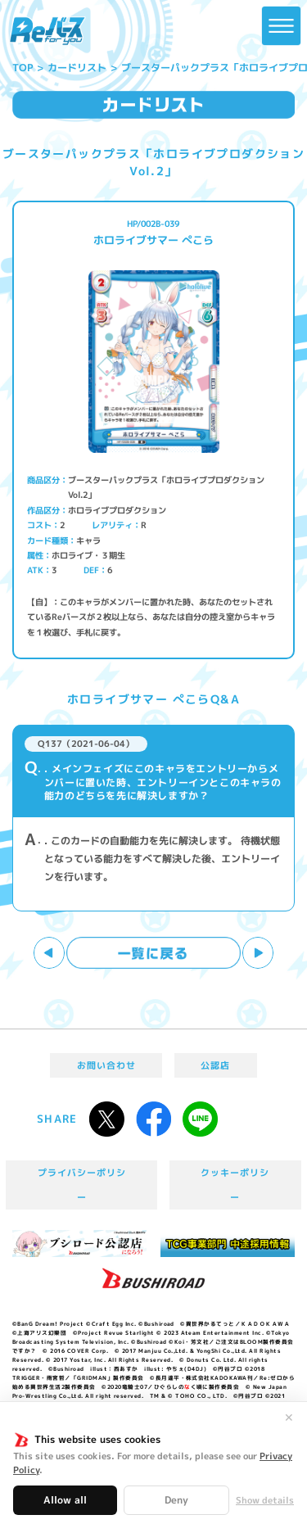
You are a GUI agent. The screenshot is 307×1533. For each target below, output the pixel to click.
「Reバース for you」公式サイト (47, 31)
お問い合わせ (106, 1065)
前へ (49, 953)
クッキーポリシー (235, 1185)
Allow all (65, 1500)
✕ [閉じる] (289, 1417)
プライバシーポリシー (82, 1185)
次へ (258, 953)
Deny (176, 1500)
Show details (265, 1500)
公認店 (215, 1065)
